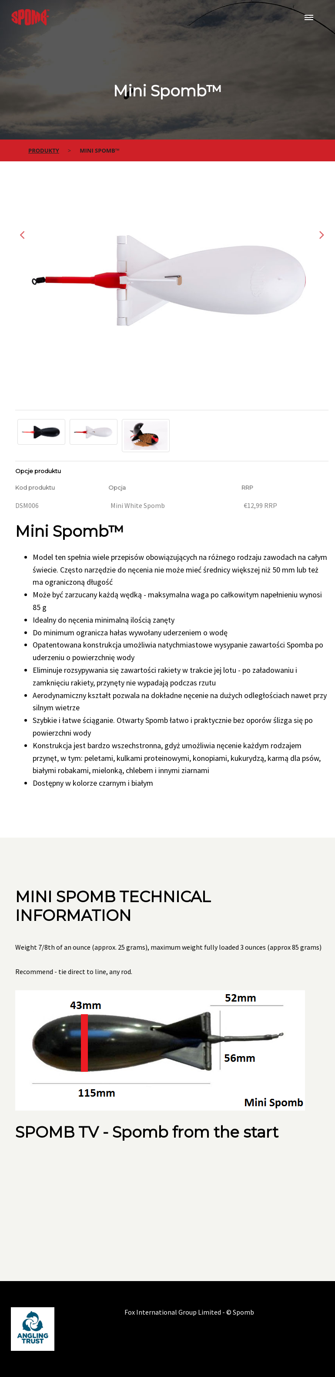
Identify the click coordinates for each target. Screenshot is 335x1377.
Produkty (43, 150)
